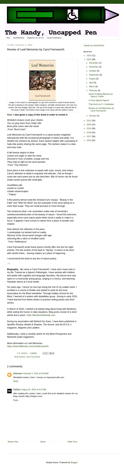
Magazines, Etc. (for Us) (35, 38)
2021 (89, 121)
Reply (15, 381)
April (91, 83)
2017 (89, 136)
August (92, 79)
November (94, 67)
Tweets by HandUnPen (94, 45)
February (93, 90)
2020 (89, 124)
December (94, 63)
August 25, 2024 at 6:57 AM (33, 389)
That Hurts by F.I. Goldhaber (101, 104)
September (94, 75)
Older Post (72, 442)
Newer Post (13, 442)
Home (43, 442)
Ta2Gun (16, 389)
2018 (89, 132)
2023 (89, 55)
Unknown (17, 373)
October (93, 71)
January (93, 116)
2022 (89, 59)
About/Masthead (18, 38)
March (92, 86)
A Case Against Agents (99, 100)
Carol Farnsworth (33, 357)
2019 (89, 128)
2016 (89, 140)
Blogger (74, 462)
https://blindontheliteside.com (41, 315)
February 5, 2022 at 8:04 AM (35, 373)
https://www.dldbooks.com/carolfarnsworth (28, 346)
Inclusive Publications (54, 38)
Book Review (19, 357)
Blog (8, 38)
